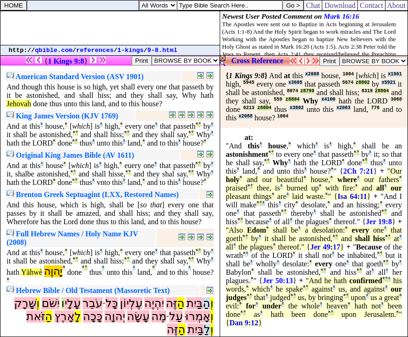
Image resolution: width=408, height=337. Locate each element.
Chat (313, 5)
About (397, 5)
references (95, 50)
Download (339, 5)
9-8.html (163, 50)
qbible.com (54, 50)
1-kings (131, 50)
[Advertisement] (110, 28)
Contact (371, 5)
